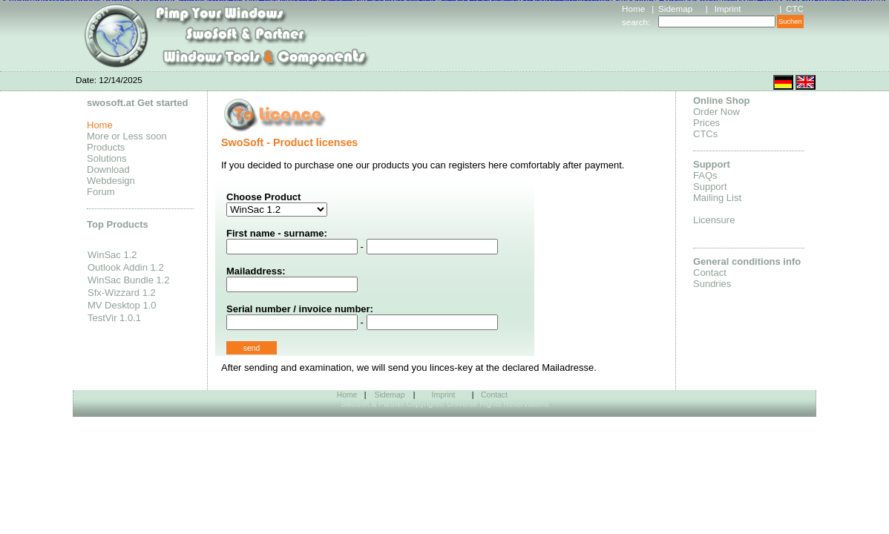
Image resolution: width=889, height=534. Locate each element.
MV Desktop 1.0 (122, 305)
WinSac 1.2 (112, 254)
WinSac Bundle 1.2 (129, 280)
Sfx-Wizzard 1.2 (122, 292)
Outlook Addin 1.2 (126, 267)
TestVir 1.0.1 (114, 317)
